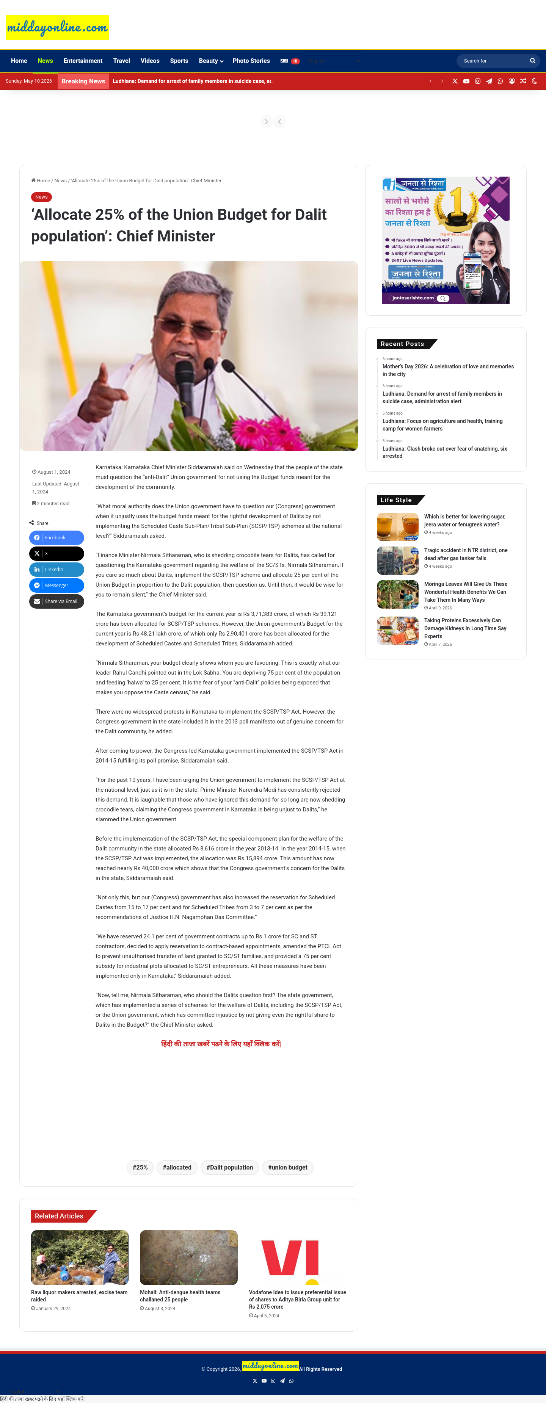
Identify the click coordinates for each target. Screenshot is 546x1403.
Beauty (208, 60)
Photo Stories (251, 60)
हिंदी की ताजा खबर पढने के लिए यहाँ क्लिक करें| (42, 1399)
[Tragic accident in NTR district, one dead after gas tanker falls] (398, 560)
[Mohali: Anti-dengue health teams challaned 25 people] (188, 1257)
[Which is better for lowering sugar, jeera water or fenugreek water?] (398, 527)
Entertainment (83, 60)
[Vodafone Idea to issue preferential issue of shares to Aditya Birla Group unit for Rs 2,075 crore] (298, 1257)
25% (142, 1167)
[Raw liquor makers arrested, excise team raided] (80, 1257)
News (45, 60)
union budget (290, 1167)
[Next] (513, 121)
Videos (150, 60)
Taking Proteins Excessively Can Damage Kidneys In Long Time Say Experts (465, 628)
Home (19, 60)
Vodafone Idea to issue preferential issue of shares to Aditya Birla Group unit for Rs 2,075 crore (297, 1299)
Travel (121, 60)
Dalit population (231, 1167)
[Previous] (33, 121)
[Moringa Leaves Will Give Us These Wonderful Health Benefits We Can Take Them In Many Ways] (398, 594)
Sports (179, 60)
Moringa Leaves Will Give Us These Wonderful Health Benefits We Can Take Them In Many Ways (465, 592)
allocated (178, 1167)
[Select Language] (333, 61)
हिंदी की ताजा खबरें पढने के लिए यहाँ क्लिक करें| (221, 1044)
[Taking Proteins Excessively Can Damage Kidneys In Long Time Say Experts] (398, 631)
